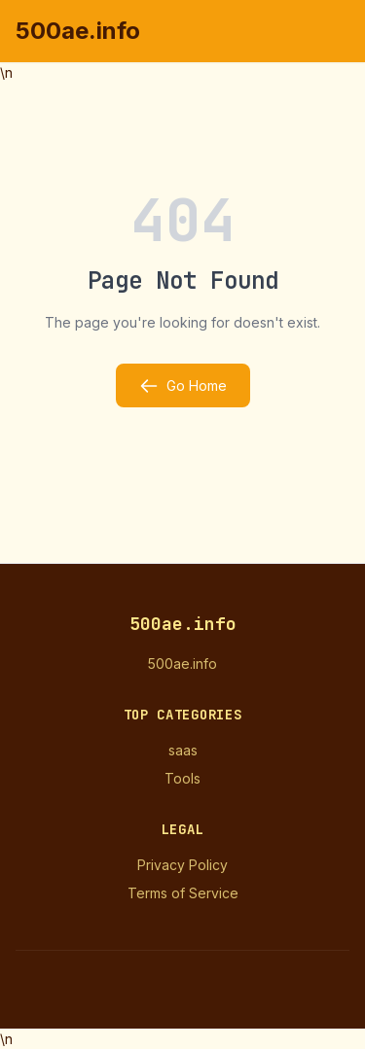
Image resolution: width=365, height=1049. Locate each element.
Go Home (183, 386)
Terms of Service (183, 893)
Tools (182, 778)
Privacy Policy (182, 865)
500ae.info (78, 31)
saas (183, 750)
